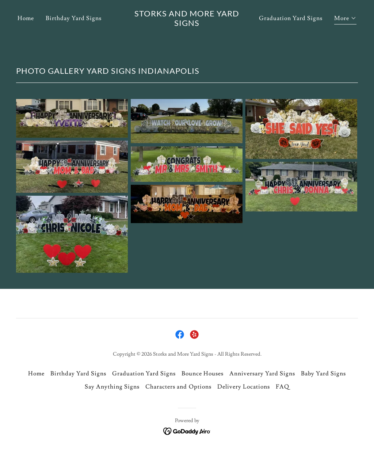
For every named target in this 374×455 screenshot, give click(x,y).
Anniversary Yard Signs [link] (262, 373)
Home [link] (26, 32)
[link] (186, 38)
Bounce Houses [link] (203, 373)
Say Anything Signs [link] (112, 386)
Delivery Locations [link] (243, 386)
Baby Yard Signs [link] (323, 373)
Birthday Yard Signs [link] (74, 32)
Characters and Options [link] (178, 386)
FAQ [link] (282, 386)
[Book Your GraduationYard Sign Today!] (187, 6)
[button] (345, 33)
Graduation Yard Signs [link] (291, 32)
